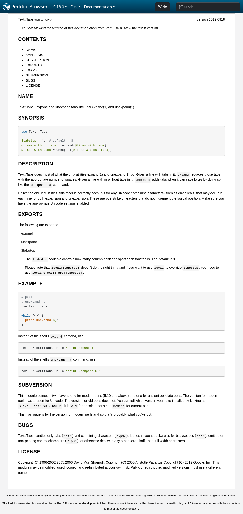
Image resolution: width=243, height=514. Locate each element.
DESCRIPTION (37, 60)
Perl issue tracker (152, 503)
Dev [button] (74, 6)
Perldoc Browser (25, 6)
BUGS (30, 80)
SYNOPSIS (34, 55)
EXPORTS (34, 65)
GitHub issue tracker (118, 495)
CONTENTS (32, 39)
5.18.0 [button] (58, 6)
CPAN (48, 19)
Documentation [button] (98, 6)
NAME (31, 50)
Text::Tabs (25, 19)
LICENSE (33, 85)
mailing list (175, 503)
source (39, 19)
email (138, 495)
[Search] (208, 6)
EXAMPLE (34, 70)
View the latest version (141, 28)
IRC (189, 503)
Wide (162, 6)
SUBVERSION (37, 75)
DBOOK (66, 495)
